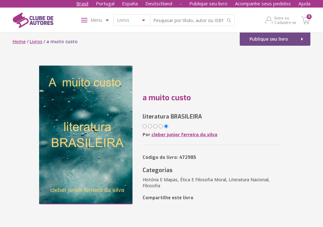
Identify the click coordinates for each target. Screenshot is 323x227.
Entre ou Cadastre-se (285, 20)
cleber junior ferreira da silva (184, 134)
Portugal (105, 3)
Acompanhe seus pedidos (263, 3)
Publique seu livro (208, 3)
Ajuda (304, 3)
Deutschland (158, 3)
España (130, 3)
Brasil (82, 3)
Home (19, 41)
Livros (36, 41)
